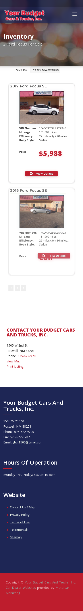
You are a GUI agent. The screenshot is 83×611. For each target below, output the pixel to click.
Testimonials (19, 530)
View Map (14, 361)
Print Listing (15, 366)
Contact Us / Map (22, 507)
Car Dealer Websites (21, 587)
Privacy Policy (19, 515)
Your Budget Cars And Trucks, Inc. (50, 582)
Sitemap (16, 537)
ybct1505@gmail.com (28, 442)
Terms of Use (20, 522)
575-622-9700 (27, 356)
